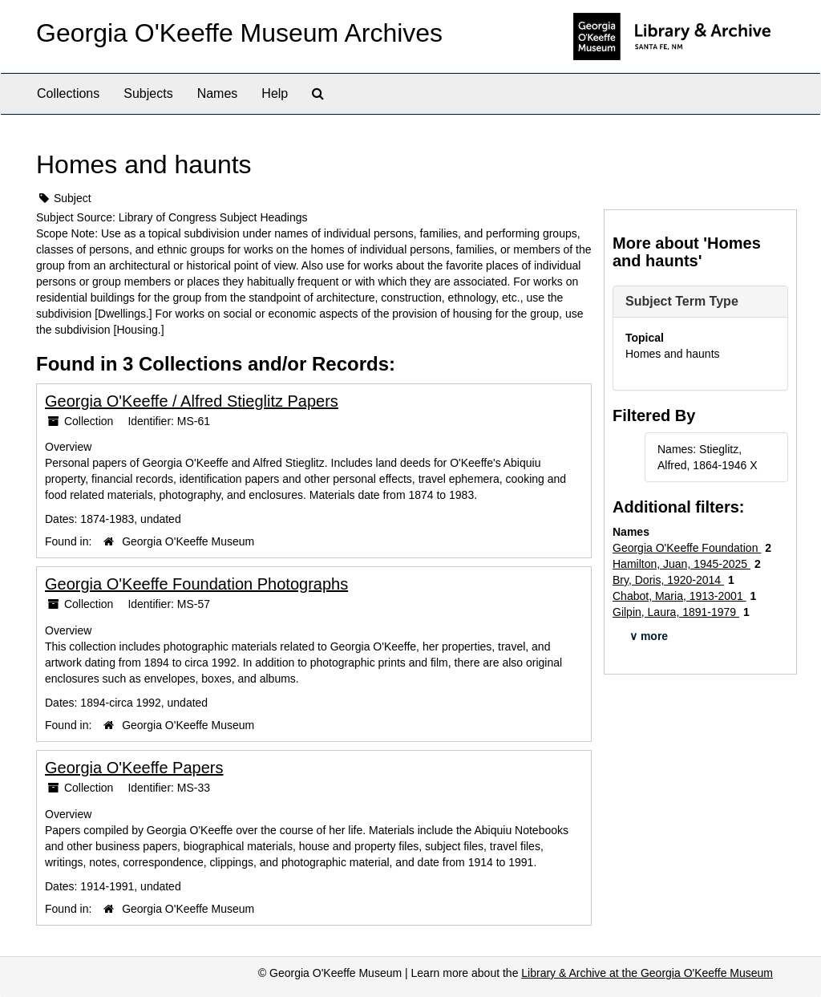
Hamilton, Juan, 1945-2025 (681, 563)
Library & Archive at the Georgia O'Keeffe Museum (647, 973)
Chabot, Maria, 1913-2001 (679, 596)
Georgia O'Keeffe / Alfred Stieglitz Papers (191, 401)
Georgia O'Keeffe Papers (134, 767)
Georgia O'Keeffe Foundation (687, 547)
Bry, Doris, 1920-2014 (668, 579)
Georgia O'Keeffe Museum (188, 541)
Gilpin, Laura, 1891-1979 (676, 612)
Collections (68, 93)
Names (217, 93)
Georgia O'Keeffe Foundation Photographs (196, 584)
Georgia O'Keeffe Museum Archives (239, 32)
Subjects (147, 93)
